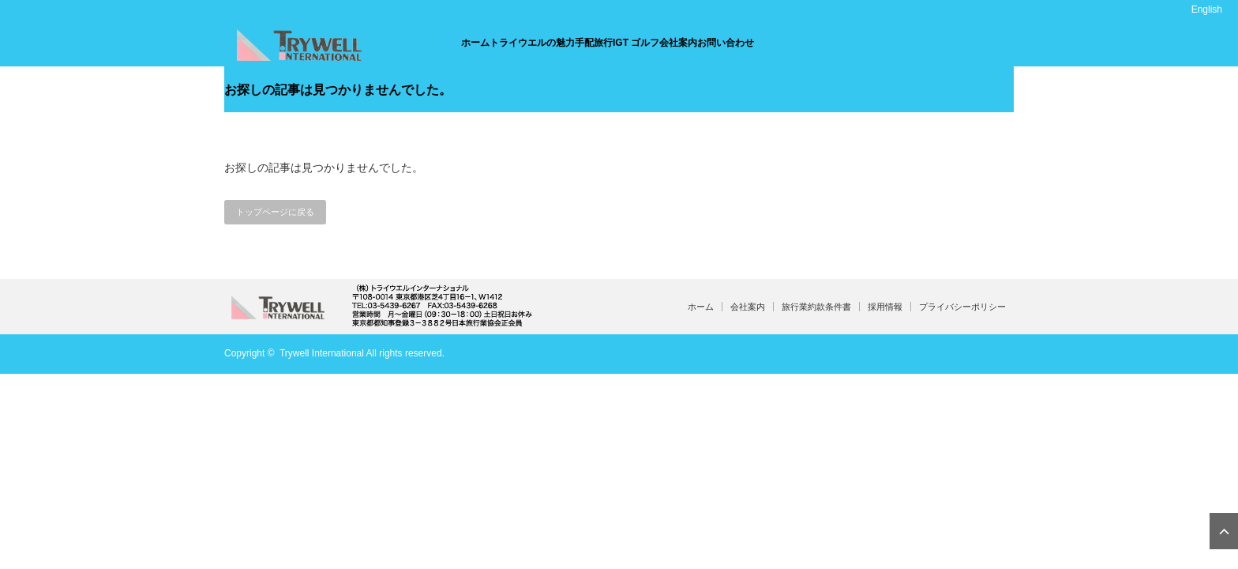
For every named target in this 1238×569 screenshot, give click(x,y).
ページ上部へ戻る (1224, 531)
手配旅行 (594, 42)
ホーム (475, 42)
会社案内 (678, 42)
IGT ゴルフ (636, 42)
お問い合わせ (725, 42)
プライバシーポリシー (962, 306)
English (1206, 9)
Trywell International (321, 353)
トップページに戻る (275, 212)
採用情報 (885, 306)
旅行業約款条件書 (816, 306)
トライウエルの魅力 (532, 42)
